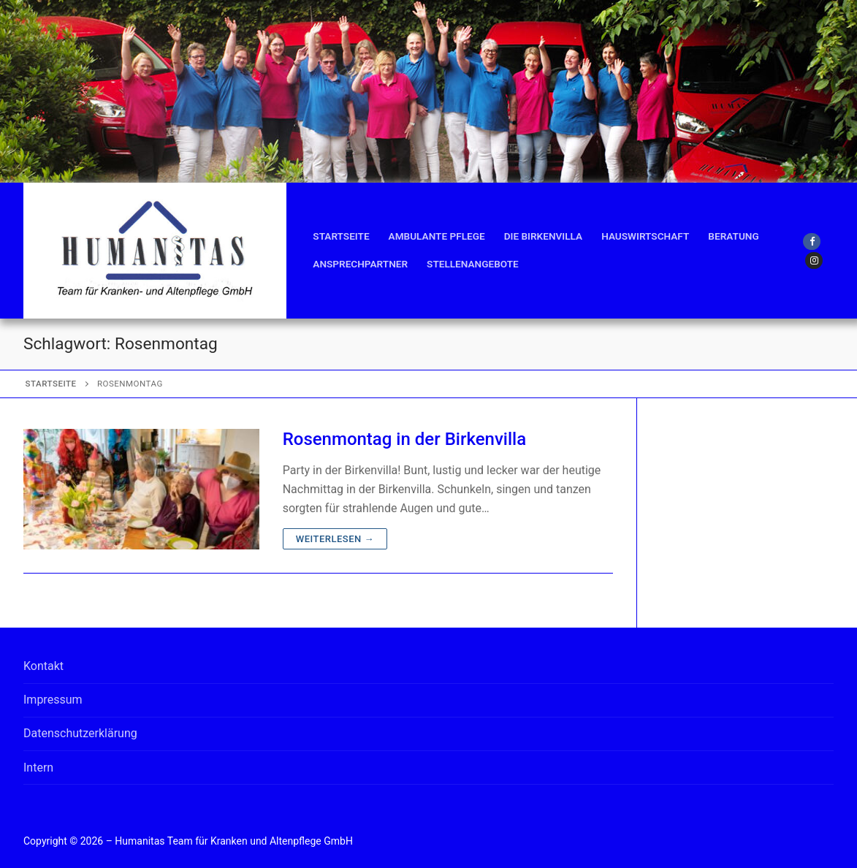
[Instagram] (813, 260)
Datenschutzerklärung (80, 733)
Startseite (51, 383)
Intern (38, 767)
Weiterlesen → (335, 538)
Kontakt (43, 666)
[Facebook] (811, 241)
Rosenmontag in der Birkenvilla (404, 439)
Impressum (53, 700)
